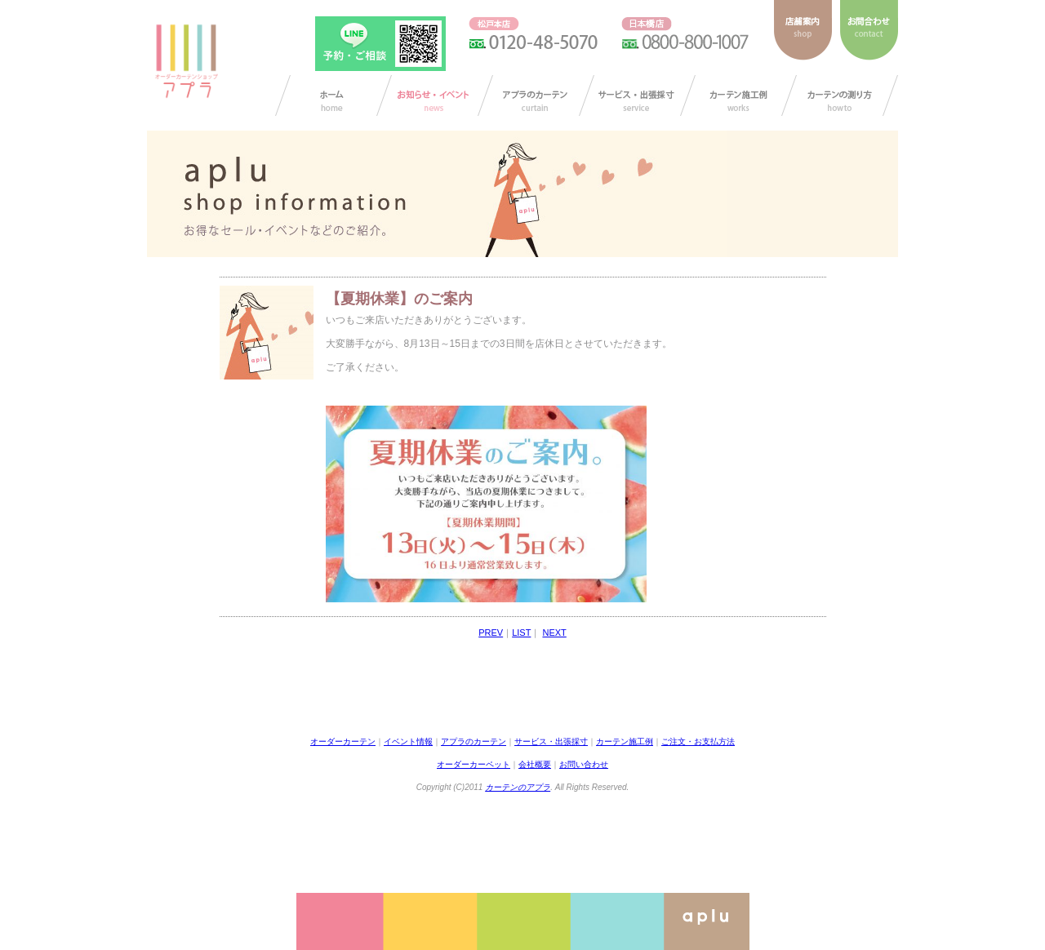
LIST (521, 632)
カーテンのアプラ (517, 787)
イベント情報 (408, 741)
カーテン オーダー (333, 95)
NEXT (554, 632)
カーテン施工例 (738, 95)
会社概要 (534, 764)
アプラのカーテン (536, 95)
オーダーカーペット (473, 764)
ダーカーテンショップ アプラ (185, 61)
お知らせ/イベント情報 (435, 95)
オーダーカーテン (343, 741)
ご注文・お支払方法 (698, 741)
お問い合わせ (583, 764)
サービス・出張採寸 (637, 95)
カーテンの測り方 (840, 95)
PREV (490, 632)
